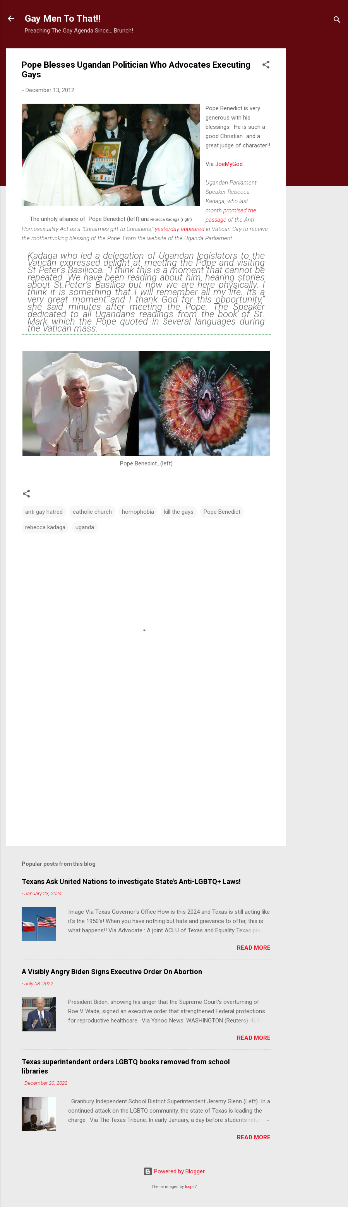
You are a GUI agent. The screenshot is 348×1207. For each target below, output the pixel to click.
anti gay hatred (44, 511)
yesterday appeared (179, 229)
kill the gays (179, 511)
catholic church (92, 511)
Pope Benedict (222, 511)
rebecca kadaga (45, 527)
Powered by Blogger (174, 1171)
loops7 (191, 1186)
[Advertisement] (317, 164)
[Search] (337, 21)
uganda (84, 527)
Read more (254, 947)
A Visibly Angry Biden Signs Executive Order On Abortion (112, 972)
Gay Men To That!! (63, 18)
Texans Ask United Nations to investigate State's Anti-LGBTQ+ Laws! (131, 881)
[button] (266, 66)
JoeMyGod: (229, 164)
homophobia (138, 511)
